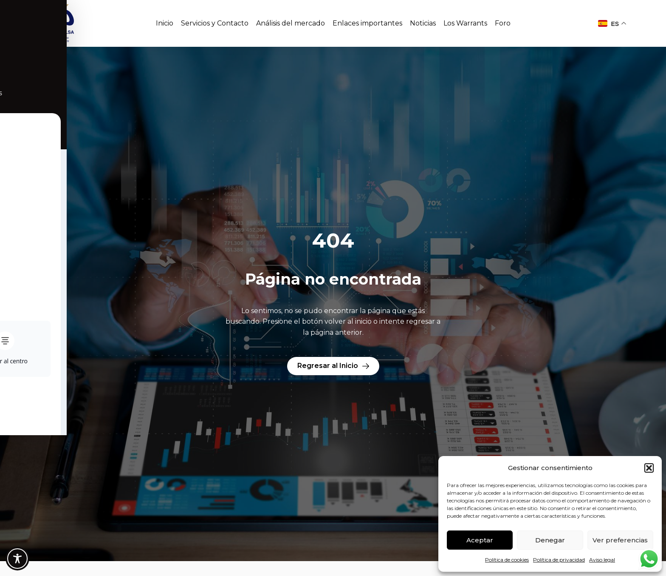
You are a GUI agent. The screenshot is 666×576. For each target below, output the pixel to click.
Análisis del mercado (290, 23)
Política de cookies (507, 559)
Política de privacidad (559, 559)
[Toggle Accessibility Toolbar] (17, 558)
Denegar (550, 540)
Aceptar (479, 540)
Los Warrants (465, 23)
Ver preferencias (620, 540)
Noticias (423, 23)
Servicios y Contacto (214, 23)
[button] (649, 468)
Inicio (164, 23)
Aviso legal (602, 559)
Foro (503, 23)
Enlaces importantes (367, 23)
